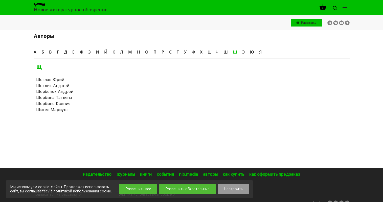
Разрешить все (138, 189)
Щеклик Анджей (52, 85)
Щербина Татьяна (54, 97)
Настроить (233, 189)
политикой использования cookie (82, 191)
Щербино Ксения (53, 103)
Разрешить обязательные (187, 189)
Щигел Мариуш (51, 109)
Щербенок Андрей (54, 91)
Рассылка (309, 22)
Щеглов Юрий (50, 79)
